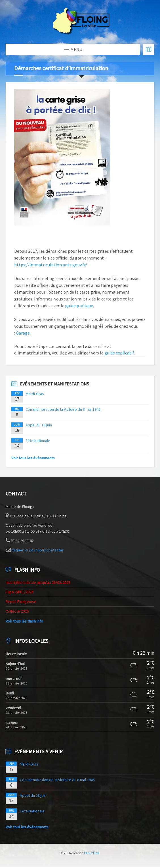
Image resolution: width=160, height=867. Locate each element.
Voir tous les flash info (24, 621)
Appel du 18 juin (39, 425)
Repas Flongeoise (21, 601)
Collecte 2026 (17, 611)
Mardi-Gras (35, 393)
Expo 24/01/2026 (19, 591)
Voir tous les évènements (33, 458)
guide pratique (79, 305)
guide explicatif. (119, 353)
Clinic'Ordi (92, 853)
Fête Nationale (38, 440)
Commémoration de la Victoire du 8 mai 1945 (63, 409)
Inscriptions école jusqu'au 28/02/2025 (38, 582)
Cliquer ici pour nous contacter (38, 550)
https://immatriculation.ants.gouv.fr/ (50, 264)
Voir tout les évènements (27, 826)
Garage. (23, 333)
